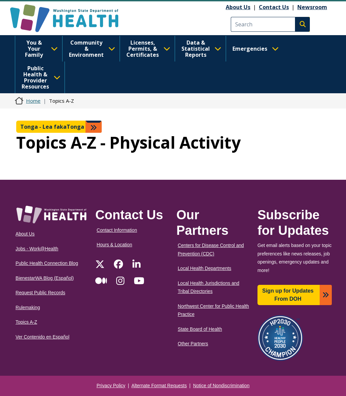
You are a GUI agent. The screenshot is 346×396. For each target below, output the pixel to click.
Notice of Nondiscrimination (221, 385)
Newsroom (312, 7)
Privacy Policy (111, 385)
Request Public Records (40, 292)
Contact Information (117, 230)
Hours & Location (114, 244)
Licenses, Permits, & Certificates (148, 48)
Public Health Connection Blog (47, 263)
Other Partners (193, 343)
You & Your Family (41, 48)
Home (33, 100)
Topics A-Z (26, 322)
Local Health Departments (204, 268)
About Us (238, 7)
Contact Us (274, 7)
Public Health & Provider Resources (41, 77)
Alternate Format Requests (159, 385)
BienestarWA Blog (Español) (45, 278)
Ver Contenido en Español (42, 337)
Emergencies (255, 48)
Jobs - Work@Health (37, 248)
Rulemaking (28, 307)
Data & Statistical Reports (201, 48)
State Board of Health (200, 329)
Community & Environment (92, 48)
